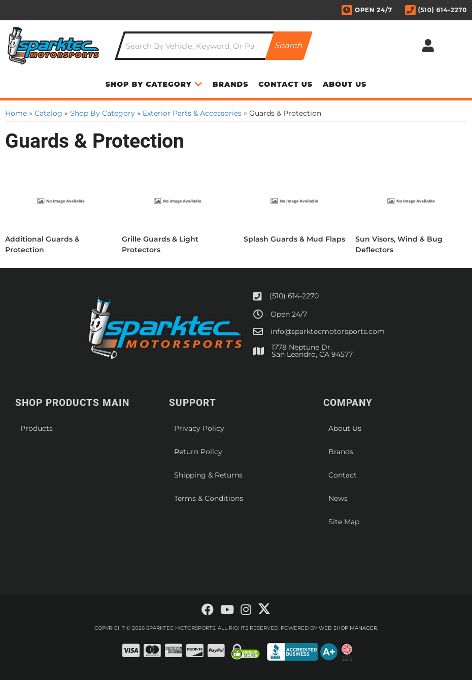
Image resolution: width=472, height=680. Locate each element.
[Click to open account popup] (427, 45)
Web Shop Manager (348, 628)
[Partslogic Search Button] (289, 45)
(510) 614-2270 (294, 295)
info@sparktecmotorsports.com (328, 331)
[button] (213, 45)
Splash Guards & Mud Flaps (294, 239)
